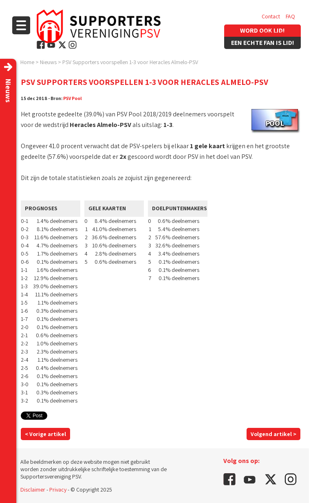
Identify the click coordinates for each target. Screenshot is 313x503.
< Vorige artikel (45, 434)
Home (27, 62)
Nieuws (48, 62)
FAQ (290, 16)
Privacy (57, 489)
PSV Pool (72, 98)
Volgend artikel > (273, 434)
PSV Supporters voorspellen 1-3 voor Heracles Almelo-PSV (130, 62)
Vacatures (273, 32)
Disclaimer (32, 489)
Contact (271, 16)
